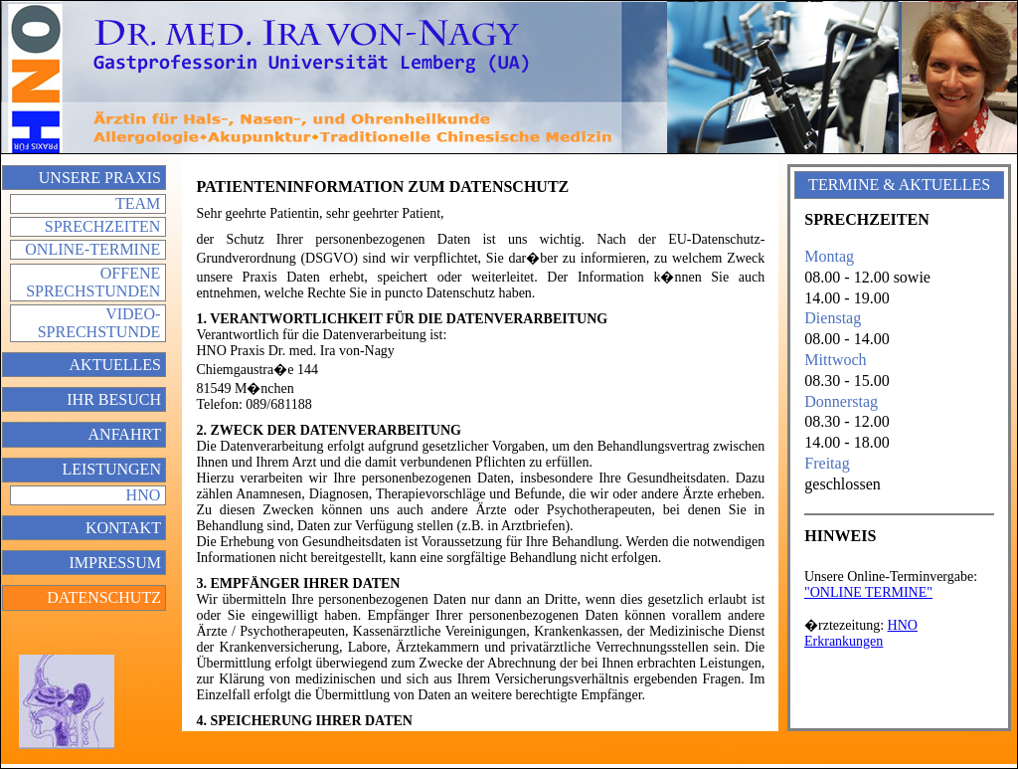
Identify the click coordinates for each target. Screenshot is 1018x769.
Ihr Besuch (114, 399)
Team (137, 203)
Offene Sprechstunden (93, 282)
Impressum (114, 562)
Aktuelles (115, 364)
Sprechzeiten (102, 226)
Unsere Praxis (100, 177)
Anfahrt (124, 434)
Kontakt (123, 527)
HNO (143, 494)
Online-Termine (92, 249)
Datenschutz (104, 597)
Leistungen (111, 469)
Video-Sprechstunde (99, 322)
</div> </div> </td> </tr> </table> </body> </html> (898, 636)
